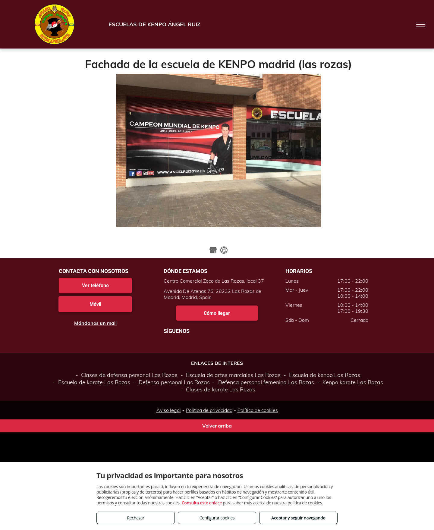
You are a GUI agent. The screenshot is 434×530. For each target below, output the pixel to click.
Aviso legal (168, 410)
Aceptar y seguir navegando (298, 518)
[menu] (421, 24)
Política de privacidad (209, 410)
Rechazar (135, 518)
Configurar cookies (217, 518)
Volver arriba (217, 426)
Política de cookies (257, 410)
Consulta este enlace (202, 503)
